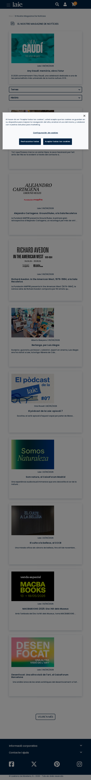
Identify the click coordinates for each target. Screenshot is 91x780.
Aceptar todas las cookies (57, 141)
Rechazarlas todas (30, 141)
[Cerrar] (84, 115)
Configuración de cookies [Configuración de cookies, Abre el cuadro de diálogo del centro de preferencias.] (45, 133)
